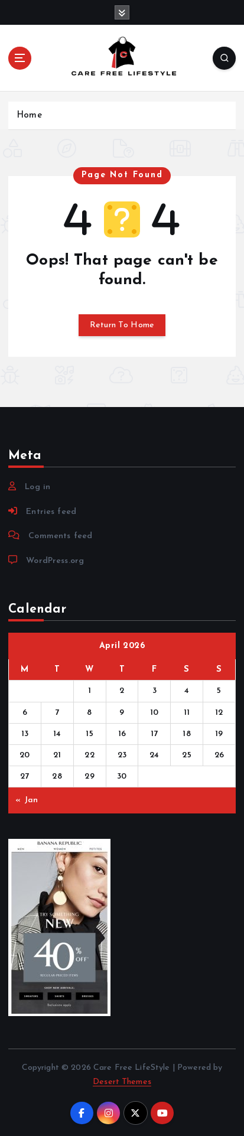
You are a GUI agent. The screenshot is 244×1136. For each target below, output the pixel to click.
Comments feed (60, 536)
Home (29, 115)
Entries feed (51, 511)
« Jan (26, 800)
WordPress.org (55, 560)
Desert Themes (122, 1082)
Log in (37, 487)
